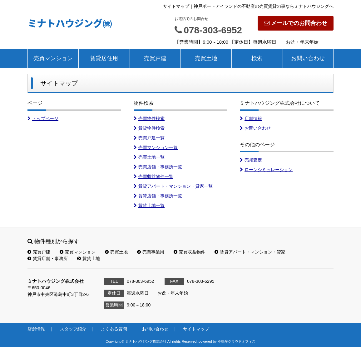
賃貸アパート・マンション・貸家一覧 (173, 186)
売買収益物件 (189, 251)
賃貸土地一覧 (149, 205)
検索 (257, 58)
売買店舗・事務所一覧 (158, 166)
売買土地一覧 (149, 157)
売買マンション (53, 58)
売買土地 (206, 58)
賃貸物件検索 (149, 128)
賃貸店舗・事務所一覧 (158, 195)
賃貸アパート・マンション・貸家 (250, 251)
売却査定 (251, 159)
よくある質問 (114, 328)
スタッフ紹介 (73, 328)
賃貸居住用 (104, 58)
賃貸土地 (88, 258)
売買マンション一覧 (156, 147)
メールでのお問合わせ (295, 23)
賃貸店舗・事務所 (47, 258)
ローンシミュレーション (266, 169)
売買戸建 (155, 58)
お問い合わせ (308, 58)
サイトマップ (196, 328)
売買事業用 (150, 251)
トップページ (42, 118)
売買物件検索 (149, 118)
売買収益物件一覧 (153, 176)
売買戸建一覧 (149, 137)
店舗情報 (251, 118)
